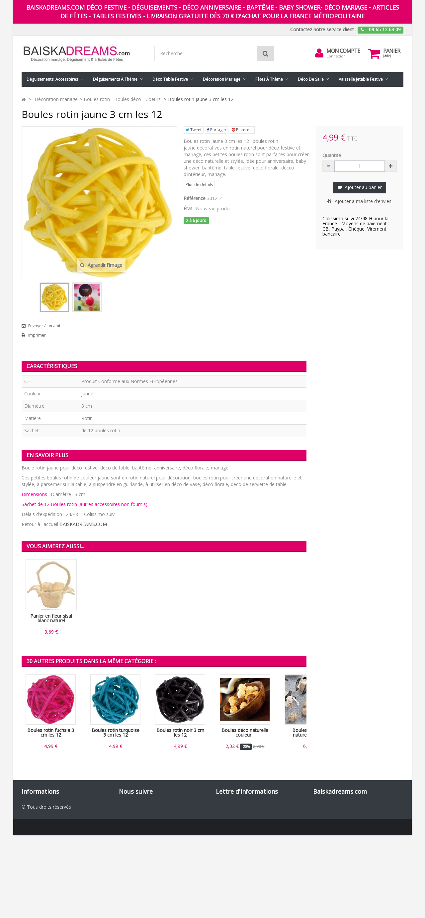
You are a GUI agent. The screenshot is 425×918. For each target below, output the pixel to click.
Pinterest (242, 130)
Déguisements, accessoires (52, 79)
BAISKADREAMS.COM (83, 524)
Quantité (331, 155)
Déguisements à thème (115, 79)
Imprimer (37, 335)
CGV (26, 846)
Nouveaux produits (42, 813)
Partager (216, 130)
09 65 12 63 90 (377, 806)
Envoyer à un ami (44, 326)
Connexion (336, 55)
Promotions (34, 806)
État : (189, 208)
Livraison (31, 833)
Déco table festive (170, 79)
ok (299, 842)
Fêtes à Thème (269, 79)
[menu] (319, 53)
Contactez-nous (39, 826)
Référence (195, 198)
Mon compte (343, 50)
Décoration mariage (221, 79)
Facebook (137, 806)
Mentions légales (40, 840)
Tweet (194, 130)
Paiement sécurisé (41, 853)
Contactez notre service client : (323, 29)
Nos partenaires (39, 860)
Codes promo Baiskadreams (52, 866)
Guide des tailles (39, 873)
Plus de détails (199, 184)
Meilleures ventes (40, 820)
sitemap (30, 879)
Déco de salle (311, 79)
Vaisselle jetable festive (361, 79)
